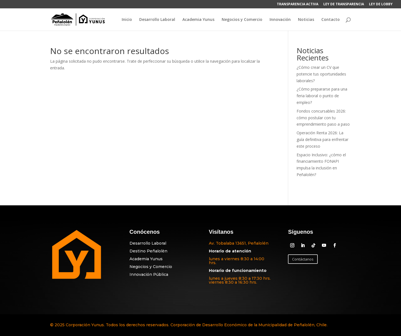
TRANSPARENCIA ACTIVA (297, 4)
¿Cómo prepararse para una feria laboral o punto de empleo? (322, 95)
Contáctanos (303, 259)
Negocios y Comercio (242, 20)
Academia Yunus (198, 20)
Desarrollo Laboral (157, 20)
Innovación (280, 20)
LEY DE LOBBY (381, 4)
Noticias (306, 20)
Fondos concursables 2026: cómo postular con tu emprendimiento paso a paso (323, 117)
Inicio (127, 20)
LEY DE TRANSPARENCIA (343, 4)
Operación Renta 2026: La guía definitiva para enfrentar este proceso (322, 139)
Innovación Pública (148, 274)
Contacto (330, 20)
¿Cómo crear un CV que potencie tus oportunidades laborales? (321, 74)
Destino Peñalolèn (148, 251)
